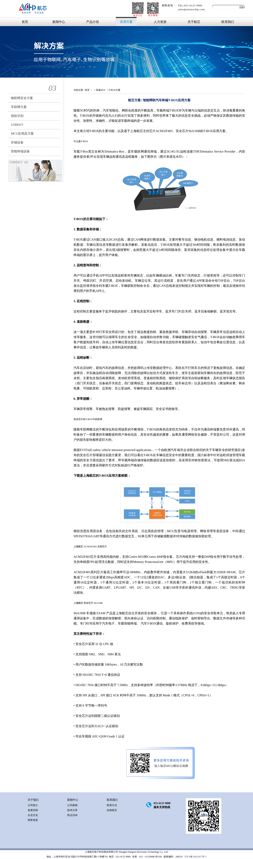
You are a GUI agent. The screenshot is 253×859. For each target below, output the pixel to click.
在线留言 (112, 810)
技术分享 (72, 810)
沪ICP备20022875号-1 (195, 856)
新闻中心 (58, 21)
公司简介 (33, 805)
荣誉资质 (33, 820)
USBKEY (17, 124)
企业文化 (33, 815)
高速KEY (101, 90)
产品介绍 (92, 21)
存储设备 (17, 142)
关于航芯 (194, 21)
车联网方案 (19, 107)
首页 (25, 21)
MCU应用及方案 (22, 133)
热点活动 (72, 815)
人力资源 (160, 21)
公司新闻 (72, 805)
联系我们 (227, 21)
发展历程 (33, 810)
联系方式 (112, 805)
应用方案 (126, 21)
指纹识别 (17, 115)
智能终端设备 (20, 151)
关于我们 (33, 799)
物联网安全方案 (22, 98)
